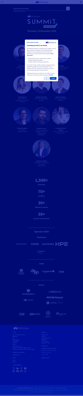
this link (51, 75)
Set (46, 78)
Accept (53, 78)
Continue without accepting (32, 42)
